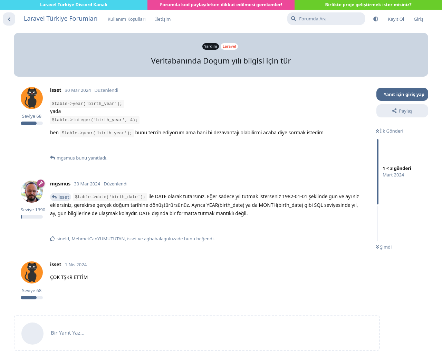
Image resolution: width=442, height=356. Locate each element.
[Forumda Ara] (326, 18)
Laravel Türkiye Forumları (61, 18)
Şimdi (384, 247)
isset (63, 197)
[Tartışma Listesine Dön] (9, 19)
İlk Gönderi (389, 131)
